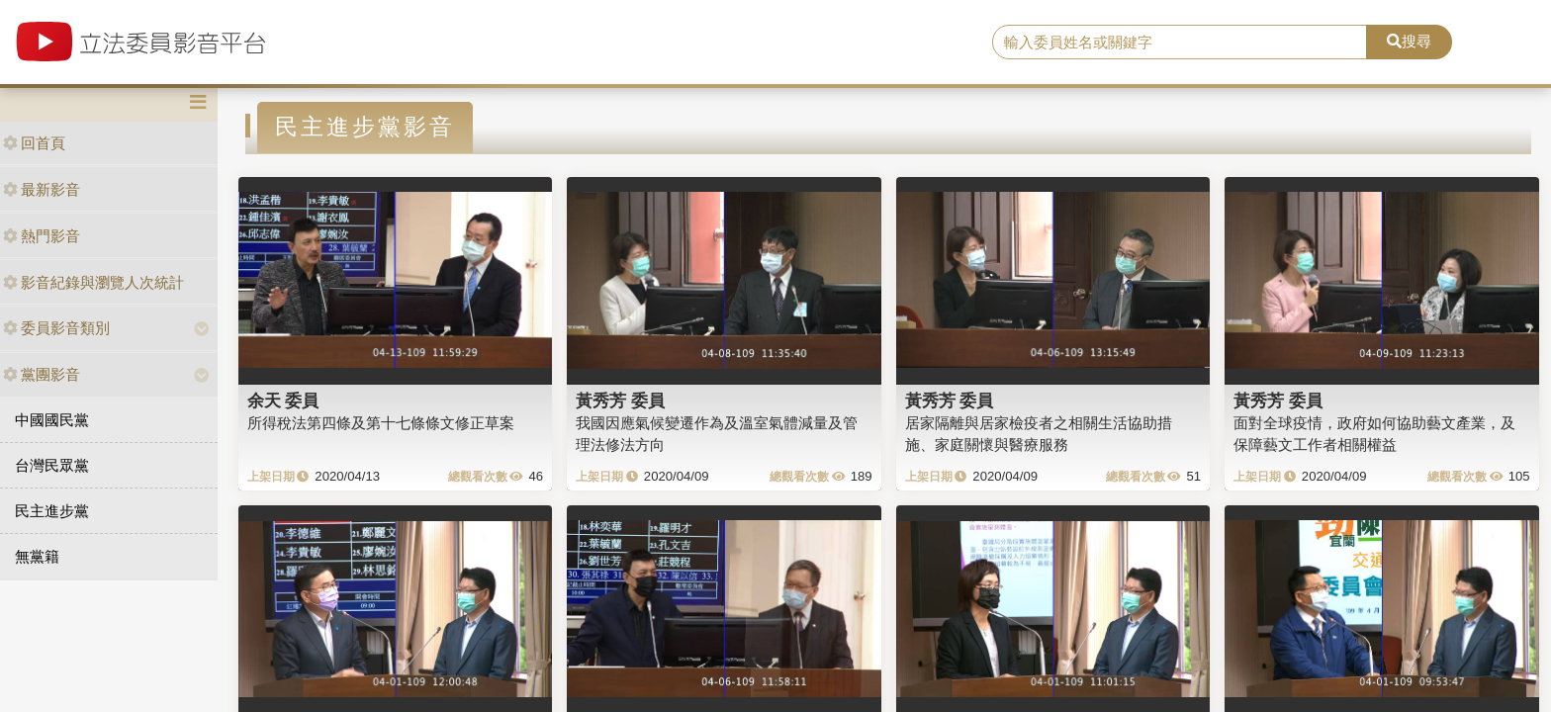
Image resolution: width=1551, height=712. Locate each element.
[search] (1180, 42)
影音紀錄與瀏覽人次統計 (93, 282)
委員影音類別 (56, 327)
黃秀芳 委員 (620, 400)
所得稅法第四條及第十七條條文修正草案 (380, 422)
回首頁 (34, 142)
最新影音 (41, 189)
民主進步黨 (52, 510)
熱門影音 (41, 235)
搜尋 (1409, 41)
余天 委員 (283, 400)
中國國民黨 (52, 419)
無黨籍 (37, 556)
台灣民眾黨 (52, 465)
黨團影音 (41, 374)
